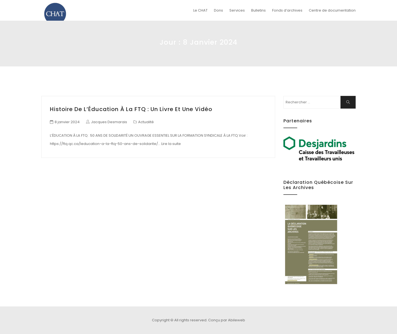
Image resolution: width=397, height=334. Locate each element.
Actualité (146, 122)
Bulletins (258, 10)
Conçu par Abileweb (226, 320)
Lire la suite (171, 143)
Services (237, 10)
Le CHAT (200, 10)
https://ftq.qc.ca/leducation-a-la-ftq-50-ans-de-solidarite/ (104, 143)
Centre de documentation (332, 10)
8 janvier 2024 (67, 122)
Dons (218, 10)
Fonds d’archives (287, 10)
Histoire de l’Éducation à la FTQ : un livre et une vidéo (131, 109)
